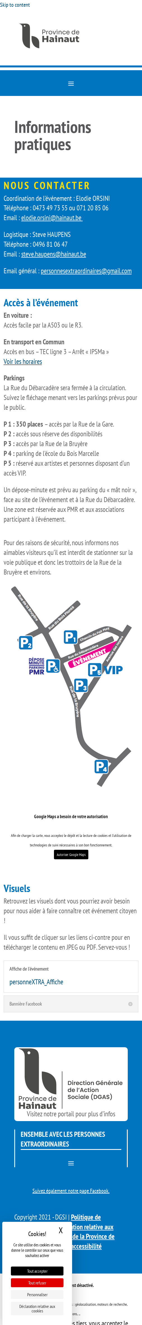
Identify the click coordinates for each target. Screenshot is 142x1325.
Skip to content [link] (15, 4)
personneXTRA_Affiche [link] (36, 981)
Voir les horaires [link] (23, 361)
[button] (71, 83)
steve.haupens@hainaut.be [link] (53, 254)
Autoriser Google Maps (71, 854)
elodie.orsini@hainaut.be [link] (52, 217)
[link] (71, 48)
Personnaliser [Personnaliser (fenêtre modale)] (37, 1294)
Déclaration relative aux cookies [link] (37, 1308)
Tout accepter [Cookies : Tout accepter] (37, 1271)
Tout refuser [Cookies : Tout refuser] (37, 1283)
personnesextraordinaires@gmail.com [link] (86, 270)
